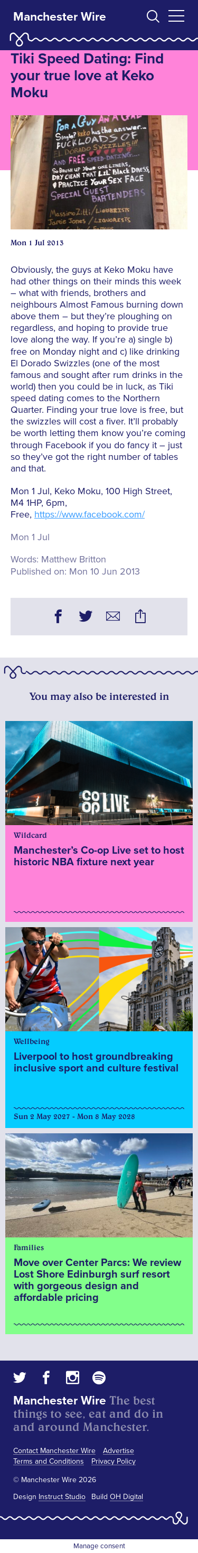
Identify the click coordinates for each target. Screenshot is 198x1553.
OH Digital (126, 1496)
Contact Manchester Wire (54, 1450)
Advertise (118, 1450)
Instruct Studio (62, 1496)
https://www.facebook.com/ (89, 514)
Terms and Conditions (48, 1461)
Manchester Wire (59, 17)
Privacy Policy (113, 1461)
